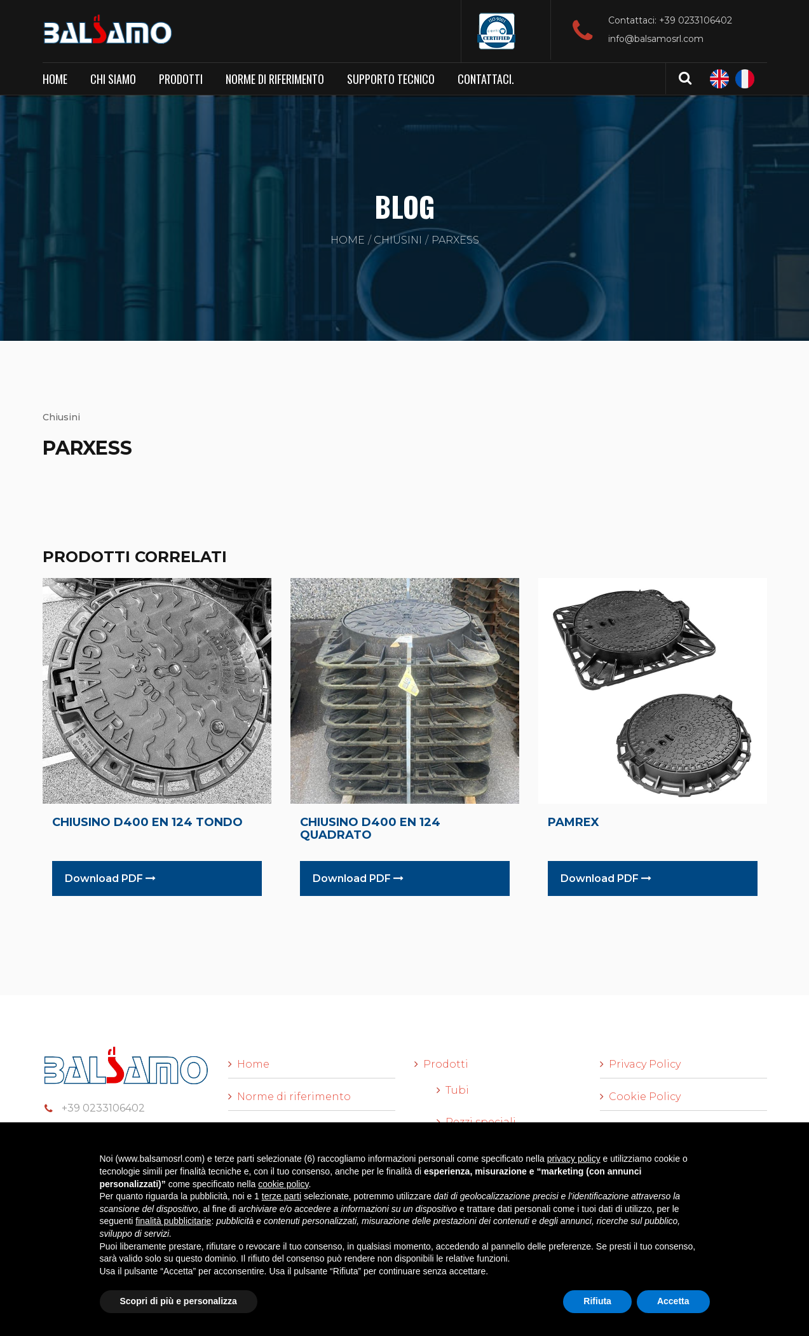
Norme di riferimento (275, 79)
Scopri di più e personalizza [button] (178, 1301)
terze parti (281, 1196)
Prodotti (181, 79)
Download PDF (110, 878)
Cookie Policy (645, 1097)
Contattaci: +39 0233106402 (670, 20)
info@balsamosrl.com (656, 39)
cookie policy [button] (283, 1184)
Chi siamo (113, 79)
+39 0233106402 (103, 1108)
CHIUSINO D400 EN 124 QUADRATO (370, 828)
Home (55, 79)
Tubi (457, 1090)
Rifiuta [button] (597, 1301)
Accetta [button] (673, 1301)
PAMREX (573, 822)
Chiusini (398, 240)
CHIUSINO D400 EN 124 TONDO (147, 822)
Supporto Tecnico (391, 79)
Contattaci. (486, 79)
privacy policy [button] (574, 1159)
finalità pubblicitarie (173, 1221)
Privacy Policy (645, 1064)
